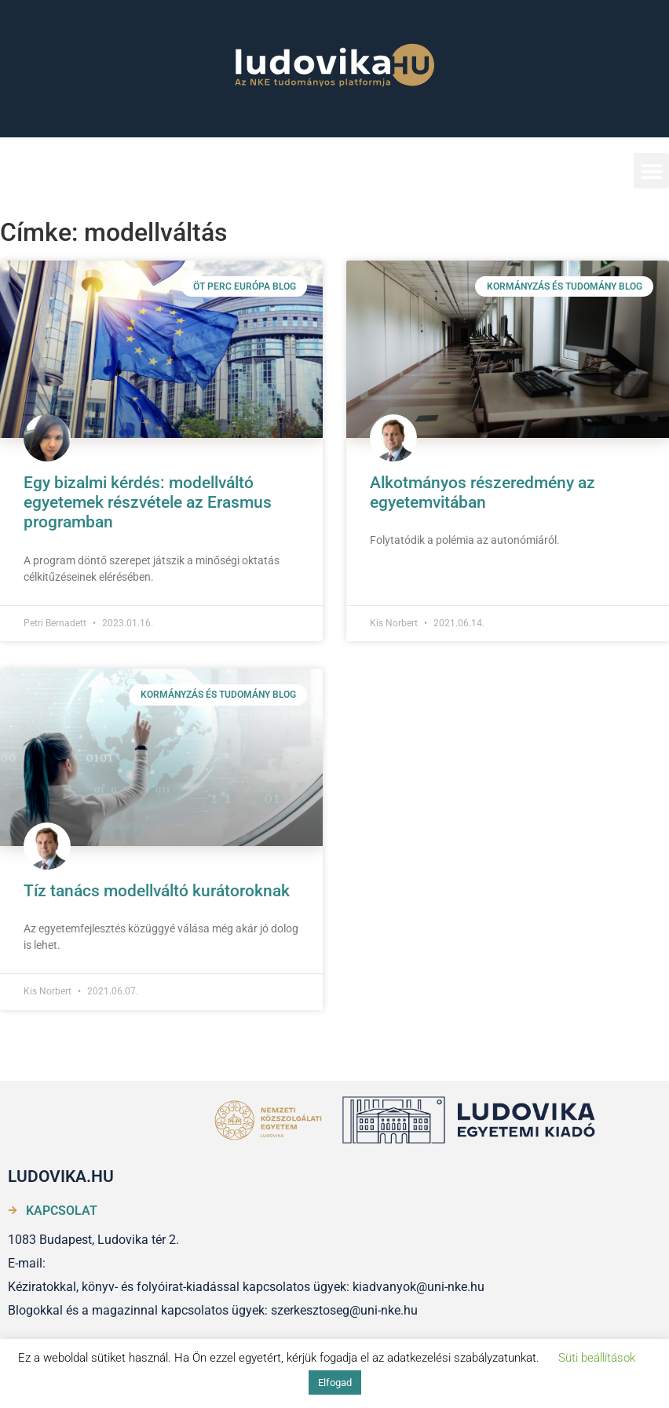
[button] (651, 170)
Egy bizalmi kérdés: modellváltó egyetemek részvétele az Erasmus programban (148, 502)
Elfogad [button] (335, 1382)
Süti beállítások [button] (596, 1358)
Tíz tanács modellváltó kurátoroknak (157, 890)
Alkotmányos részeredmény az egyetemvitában (482, 492)
